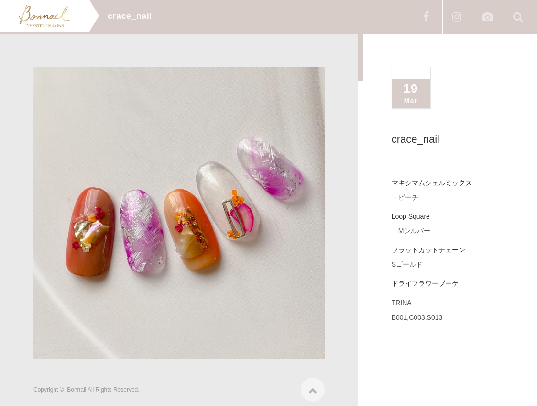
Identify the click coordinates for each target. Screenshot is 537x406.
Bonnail (76, 386)
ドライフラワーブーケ (425, 283)
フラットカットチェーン (428, 250)
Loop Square (411, 216)
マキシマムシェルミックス (432, 183)
